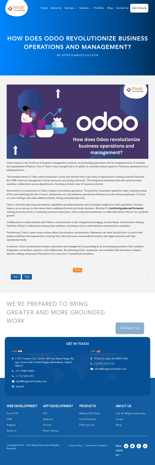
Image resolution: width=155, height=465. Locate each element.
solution (84, 8)
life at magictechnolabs (131, 413)
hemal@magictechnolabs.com (110, 369)
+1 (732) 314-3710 (104, 364)
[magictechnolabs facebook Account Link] (139, 446)
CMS (9, 419)
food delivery (88, 419)
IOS (45, 413)
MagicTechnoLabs (41, 445)
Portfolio (99, 8)
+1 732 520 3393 (24, 376)
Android (48, 419)
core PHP (12, 413)
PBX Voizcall (86, 425)
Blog (110, 8)
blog (118, 425)
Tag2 (27, 277)
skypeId (20, 386)
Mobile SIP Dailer (89, 413)
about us (56, 8)
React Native (51, 431)
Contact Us (122, 8)
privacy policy (75, 446)
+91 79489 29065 (25, 371)
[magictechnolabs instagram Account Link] (145, 446)
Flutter (47, 425)
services (69, 8)
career (120, 419)
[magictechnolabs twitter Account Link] (132, 446)
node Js (12, 431)
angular (11, 425)
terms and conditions (96, 446)
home (44, 8)
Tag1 (15, 277)
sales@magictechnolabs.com (31, 381)
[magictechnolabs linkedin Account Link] (126, 446)
